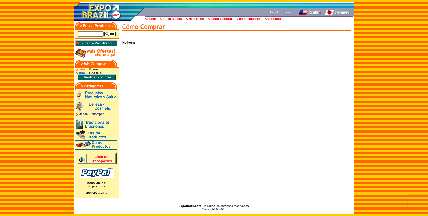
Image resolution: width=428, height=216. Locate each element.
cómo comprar (221, 18)
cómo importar (250, 18)
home (151, 18)
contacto (274, 18)
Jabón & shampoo (91, 114)
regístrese (196, 18)
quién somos (172, 18)
